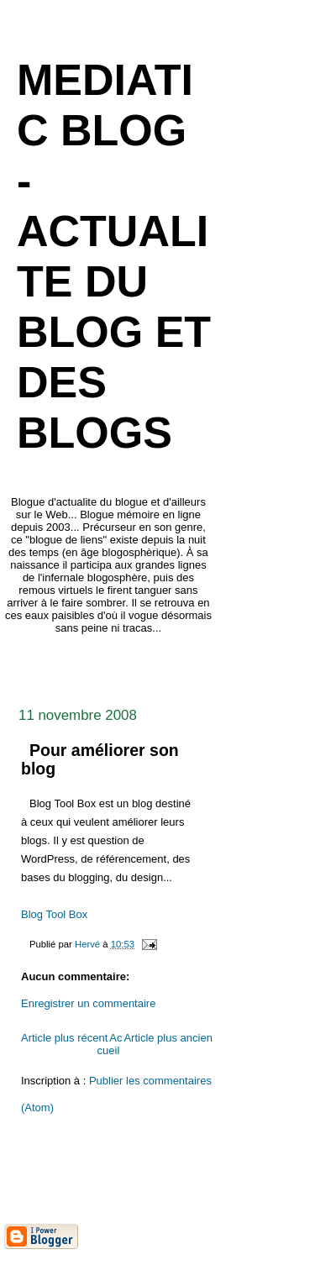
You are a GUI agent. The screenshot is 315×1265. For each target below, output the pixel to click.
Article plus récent (64, 1037)
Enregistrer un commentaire (88, 1003)
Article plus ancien (168, 1037)
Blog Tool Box (54, 914)
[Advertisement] (159, 666)
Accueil (110, 1044)
